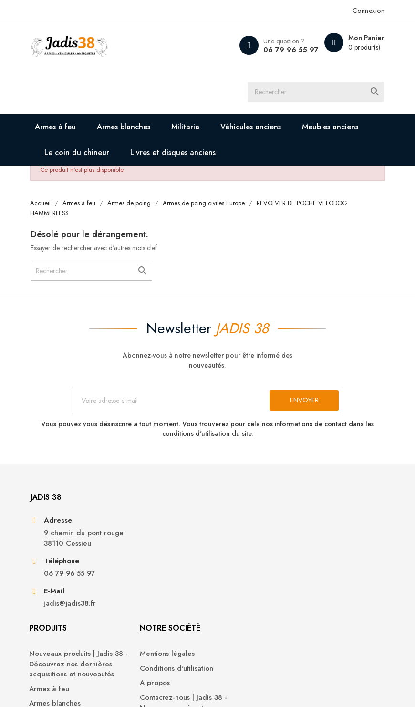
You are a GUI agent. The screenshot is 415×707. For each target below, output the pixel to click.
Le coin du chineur (82, 155)
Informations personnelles (325, 543)
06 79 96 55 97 (284, 49)
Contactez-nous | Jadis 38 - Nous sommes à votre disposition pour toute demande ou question (251, 601)
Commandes (324, 562)
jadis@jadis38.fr (75, 631)
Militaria (191, 129)
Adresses (319, 591)
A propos (230, 566)
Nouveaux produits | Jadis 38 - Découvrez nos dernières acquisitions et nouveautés (159, 558)
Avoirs (314, 577)
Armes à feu (61, 129)
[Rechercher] (326, 93)
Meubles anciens (336, 129)
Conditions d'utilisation (251, 552)
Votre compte (334, 511)
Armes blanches (129, 129)
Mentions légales (242, 538)
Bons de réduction (334, 606)
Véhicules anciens (256, 129)
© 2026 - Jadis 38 (63, 688)
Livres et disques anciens (178, 155)
